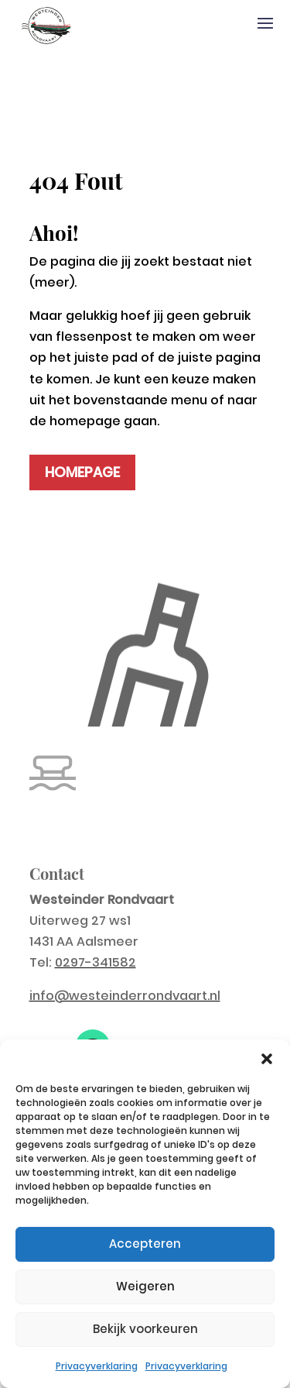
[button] (267, 1059)
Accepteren (145, 1243)
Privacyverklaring (97, 1366)
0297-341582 (95, 962)
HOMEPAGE (82, 472)
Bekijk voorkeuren (145, 1329)
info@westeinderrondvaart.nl (124, 996)
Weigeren (145, 1286)
